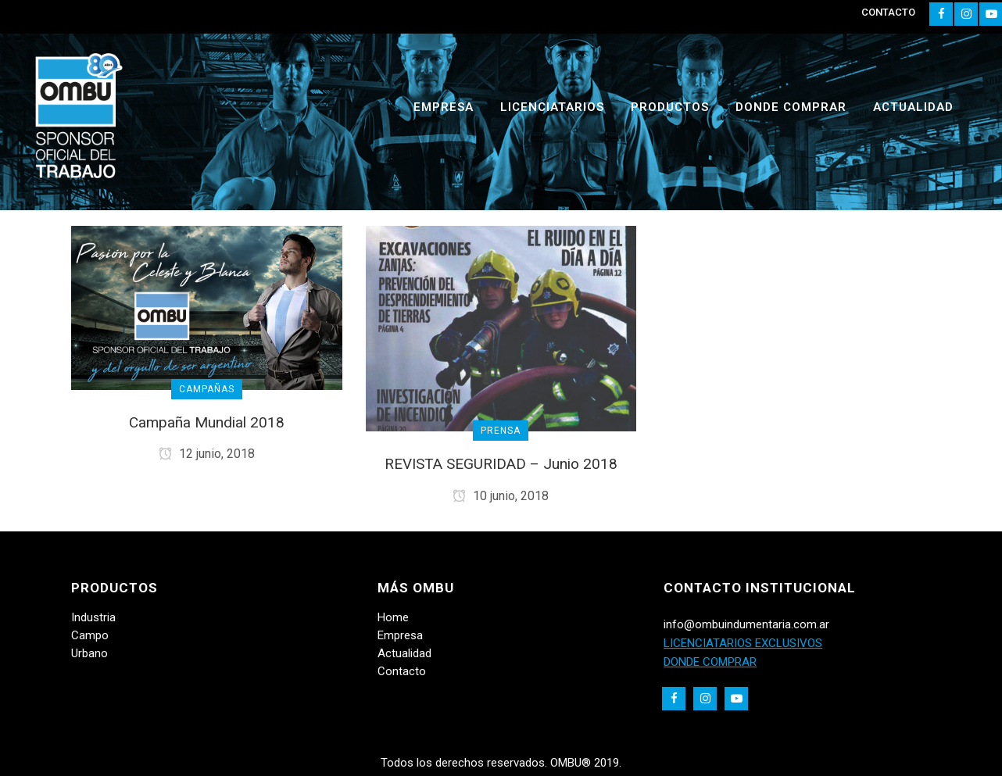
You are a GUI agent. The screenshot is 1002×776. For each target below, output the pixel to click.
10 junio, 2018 (501, 495)
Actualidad (404, 653)
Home (393, 617)
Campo (90, 635)
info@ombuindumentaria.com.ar (746, 624)
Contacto (402, 671)
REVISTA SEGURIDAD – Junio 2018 (501, 464)
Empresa (400, 635)
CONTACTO (888, 12)
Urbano (89, 653)
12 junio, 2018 (207, 453)
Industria (93, 617)
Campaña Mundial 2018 (206, 422)
